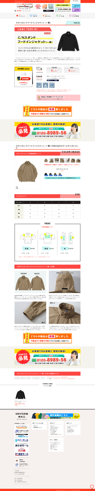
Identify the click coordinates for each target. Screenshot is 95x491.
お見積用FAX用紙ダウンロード (56, 434)
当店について (69, 423)
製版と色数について (54, 446)
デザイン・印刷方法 (54, 439)
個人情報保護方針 (70, 430)
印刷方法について (53, 445)
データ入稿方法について (55, 444)
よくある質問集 (53, 431)
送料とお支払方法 (53, 428)
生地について (52, 448)
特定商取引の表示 (70, 431)
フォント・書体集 (53, 449)
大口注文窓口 (52, 432)
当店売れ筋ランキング (37, 427)
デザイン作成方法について (55, 442)
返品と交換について (54, 430)
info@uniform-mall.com (21, 481)
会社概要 (69, 427)
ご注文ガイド (52, 423)
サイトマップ (69, 432)
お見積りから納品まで (54, 427)
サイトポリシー (70, 428)
